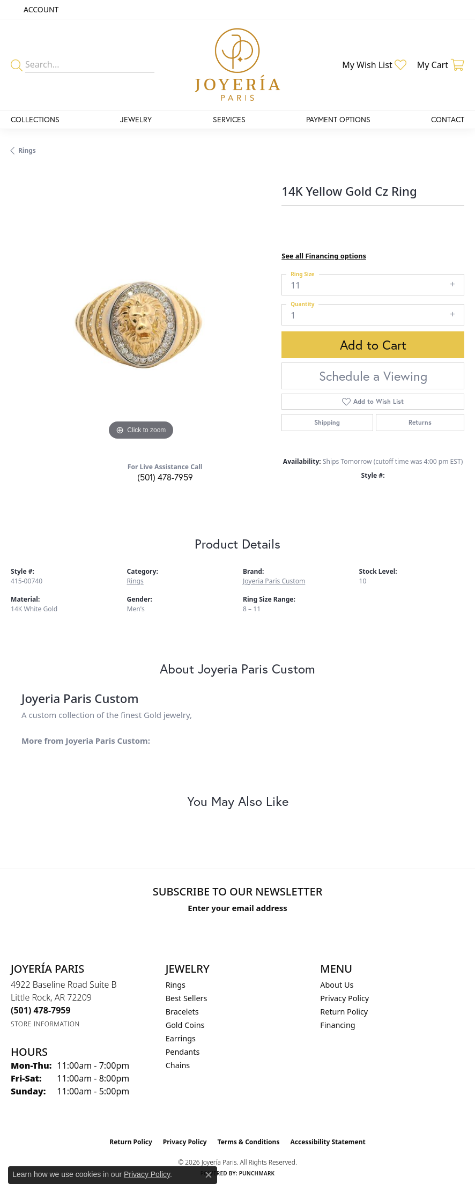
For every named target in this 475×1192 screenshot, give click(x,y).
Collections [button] (35, 119)
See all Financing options (323, 256)
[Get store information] (45, 1023)
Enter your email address (237, 907)
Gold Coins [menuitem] (185, 1025)
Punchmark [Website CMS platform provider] (257, 1173)
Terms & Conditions (249, 1141)
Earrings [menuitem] (181, 1038)
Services (229, 119)
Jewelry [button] (136, 119)
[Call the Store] (41, 1010)
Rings (27, 150)
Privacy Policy (344, 998)
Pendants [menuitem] (183, 1052)
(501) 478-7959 (165, 477)
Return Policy (344, 1011)
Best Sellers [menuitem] (186, 998)
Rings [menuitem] (175, 985)
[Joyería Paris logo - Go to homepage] (237, 64)
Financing (337, 1025)
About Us (336, 985)
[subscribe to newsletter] (359, 927)
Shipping (327, 422)
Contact (447, 119)
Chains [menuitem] (178, 1065)
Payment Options (338, 119)
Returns (420, 422)
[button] (39, 9)
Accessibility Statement (327, 1141)
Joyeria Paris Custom (274, 581)
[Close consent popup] (208, 1175)
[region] (141, 312)
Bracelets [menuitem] (182, 1011)
